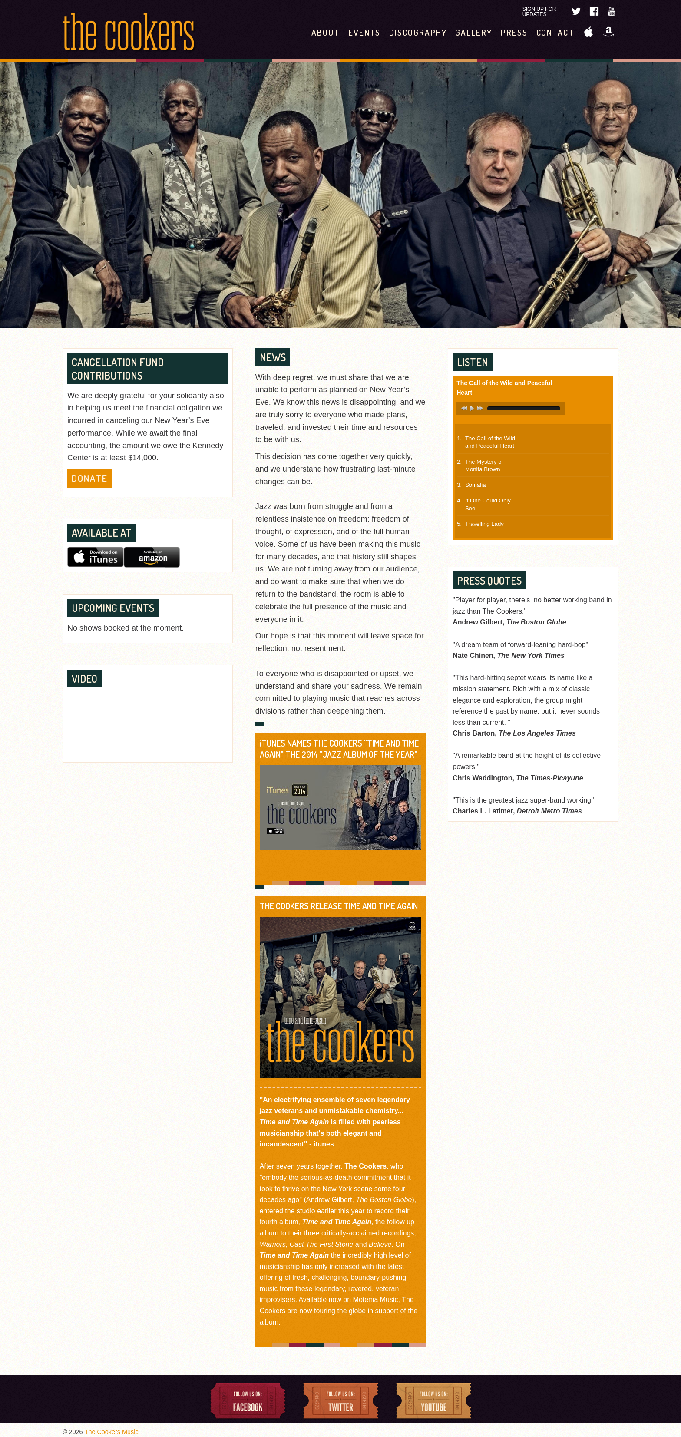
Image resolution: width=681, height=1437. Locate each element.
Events (364, 32)
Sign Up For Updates (539, 12)
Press (514, 32)
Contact (555, 32)
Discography (417, 32)
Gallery (473, 32)
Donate (90, 478)
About (325, 32)
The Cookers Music (112, 1431)
